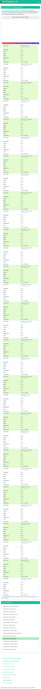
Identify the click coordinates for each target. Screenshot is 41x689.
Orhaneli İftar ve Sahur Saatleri (9, 638)
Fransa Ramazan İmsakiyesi (8, 672)
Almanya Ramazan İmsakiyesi (9, 666)
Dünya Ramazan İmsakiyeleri (9, 663)
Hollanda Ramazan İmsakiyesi (9, 669)
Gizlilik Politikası (6, 677)
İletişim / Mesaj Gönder (8, 682)
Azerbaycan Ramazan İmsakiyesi (9, 674)
